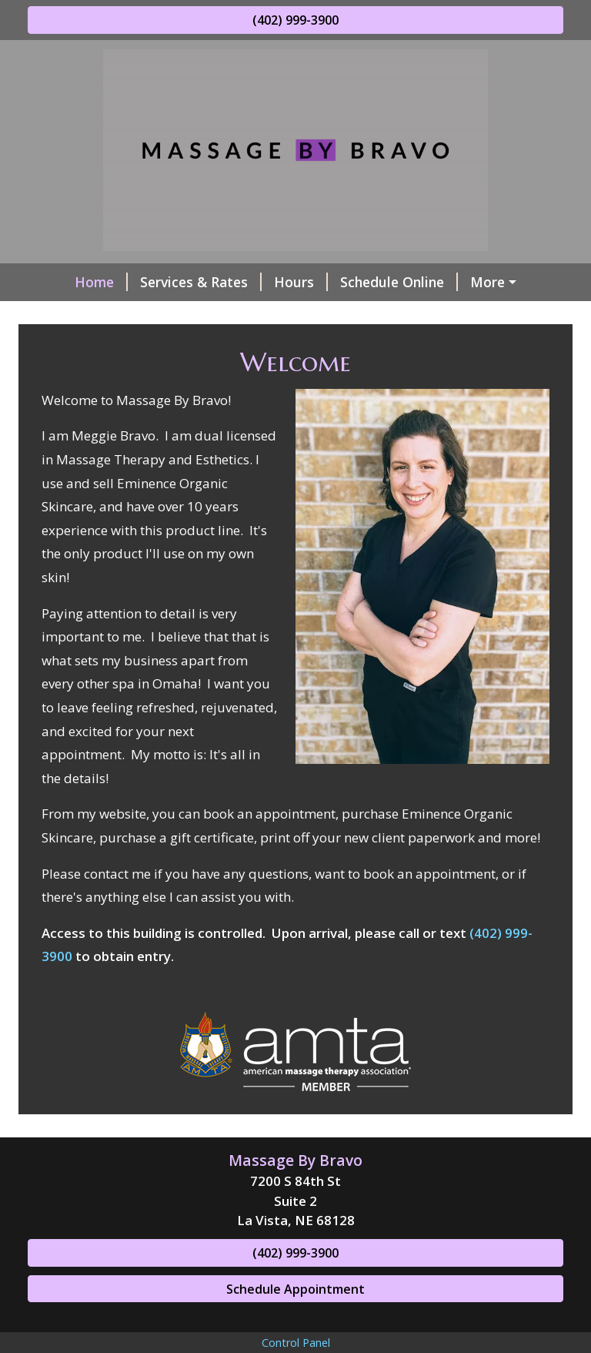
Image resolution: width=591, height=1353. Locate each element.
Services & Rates (166, 282)
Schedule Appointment (295, 1321)
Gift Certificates (495, 282)
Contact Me (452, 315)
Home (66, 282)
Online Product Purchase (127, 315)
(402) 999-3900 (295, 20)
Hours (266, 282)
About (374, 315)
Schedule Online (364, 282)
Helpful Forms (281, 315)
